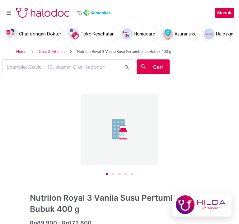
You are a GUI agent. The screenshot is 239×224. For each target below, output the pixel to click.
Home (21, 51)
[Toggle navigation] (8, 13)
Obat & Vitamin (51, 51)
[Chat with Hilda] (202, 205)
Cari (158, 67)
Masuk (224, 12)
